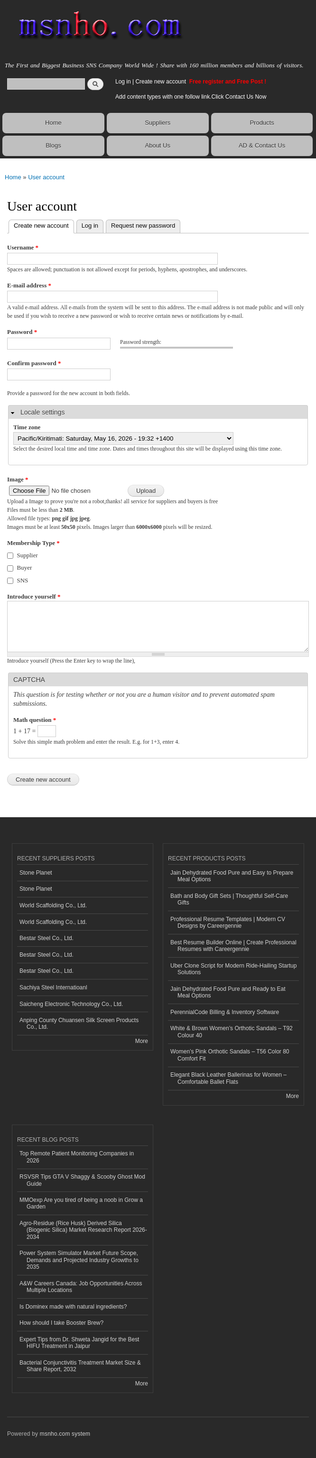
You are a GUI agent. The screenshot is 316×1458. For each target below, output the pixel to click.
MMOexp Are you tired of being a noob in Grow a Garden (81, 1203)
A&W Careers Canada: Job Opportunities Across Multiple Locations (80, 1286)
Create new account (161, 81)
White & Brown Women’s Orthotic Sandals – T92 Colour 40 (231, 1031)
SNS (22, 580)
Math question (34, 719)
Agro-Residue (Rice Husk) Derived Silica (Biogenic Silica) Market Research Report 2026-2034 (83, 1230)
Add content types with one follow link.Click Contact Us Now (190, 96)
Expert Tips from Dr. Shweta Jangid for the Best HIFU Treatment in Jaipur (79, 1342)
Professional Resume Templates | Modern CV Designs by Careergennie (227, 922)
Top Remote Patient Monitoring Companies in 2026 (76, 1156)
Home (53, 122)
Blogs (53, 145)
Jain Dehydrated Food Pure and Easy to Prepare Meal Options (231, 876)
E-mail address (29, 285)
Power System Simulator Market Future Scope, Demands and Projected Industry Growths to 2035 (79, 1260)
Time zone (26, 427)
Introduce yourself (33, 596)
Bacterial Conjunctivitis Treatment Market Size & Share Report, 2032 (80, 1366)
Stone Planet (35, 872)
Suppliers (157, 122)
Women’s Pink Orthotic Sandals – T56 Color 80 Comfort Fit (229, 1054)
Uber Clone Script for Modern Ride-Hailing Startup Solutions (233, 969)
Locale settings (42, 412)
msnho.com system (65, 1433)
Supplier (27, 555)
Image (17, 479)
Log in (123, 81)
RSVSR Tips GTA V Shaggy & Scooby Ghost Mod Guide (82, 1180)
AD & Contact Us (262, 145)
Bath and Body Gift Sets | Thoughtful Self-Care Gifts (229, 899)
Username (22, 247)
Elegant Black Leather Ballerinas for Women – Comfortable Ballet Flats (228, 1078)
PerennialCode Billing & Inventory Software (224, 1012)
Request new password (143, 225)
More (141, 1041)
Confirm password (34, 363)
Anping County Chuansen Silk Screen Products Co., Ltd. (79, 1023)
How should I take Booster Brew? (61, 1323)
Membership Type (33, 542)
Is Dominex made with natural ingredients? (73, 1306)
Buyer (24, 567)
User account (46, 177)
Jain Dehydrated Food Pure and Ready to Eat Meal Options (228, 992)
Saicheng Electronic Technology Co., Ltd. (71, 1004)
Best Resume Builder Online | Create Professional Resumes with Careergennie (233, 945)
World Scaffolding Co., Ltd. (53, 905)
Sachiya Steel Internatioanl (53, 987)
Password (22, 331)
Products (262, 122)
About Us (157, 145)
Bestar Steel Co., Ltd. (46, 938)
